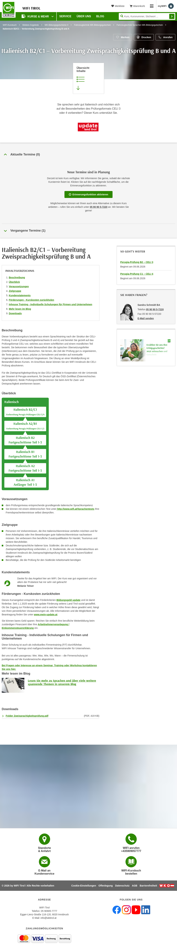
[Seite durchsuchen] (147, 16)
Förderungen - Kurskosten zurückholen (31, 300)
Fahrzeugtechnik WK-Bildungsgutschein (92, 25)
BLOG (100, 16)
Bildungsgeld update (68, 600)
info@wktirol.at (49, 918)
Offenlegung (106, 885)
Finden (171, 16)
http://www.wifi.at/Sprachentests (75, 509)
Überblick (14, 282)
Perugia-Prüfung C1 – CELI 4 (136, 273)
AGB (134, 885)
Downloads (15, 313)
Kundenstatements (20, 295)
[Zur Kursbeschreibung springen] (88, 78)
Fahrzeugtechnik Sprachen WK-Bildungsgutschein (140, 25)
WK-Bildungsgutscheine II (56, 25)
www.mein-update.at (45, 614)
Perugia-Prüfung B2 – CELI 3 (136, 262)
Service (65, 16)
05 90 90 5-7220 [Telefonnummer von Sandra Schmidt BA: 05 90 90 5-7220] (155, 309)
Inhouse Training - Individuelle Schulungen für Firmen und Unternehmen (50, 304)
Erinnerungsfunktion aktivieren (88, 194)
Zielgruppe (15, 291)
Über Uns (84, 16)
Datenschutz (122, 885)
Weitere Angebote (30, 25)
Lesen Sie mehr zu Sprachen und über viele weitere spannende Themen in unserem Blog (62, 682)
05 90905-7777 (49, 911)
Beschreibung (17, 277)
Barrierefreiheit (148, 885)
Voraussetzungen (19, 286)
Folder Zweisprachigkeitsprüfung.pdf (27, 715)
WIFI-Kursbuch (10, 25)
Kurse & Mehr (36, 16)
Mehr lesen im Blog (20, 309)
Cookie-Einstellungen (83, 885)
